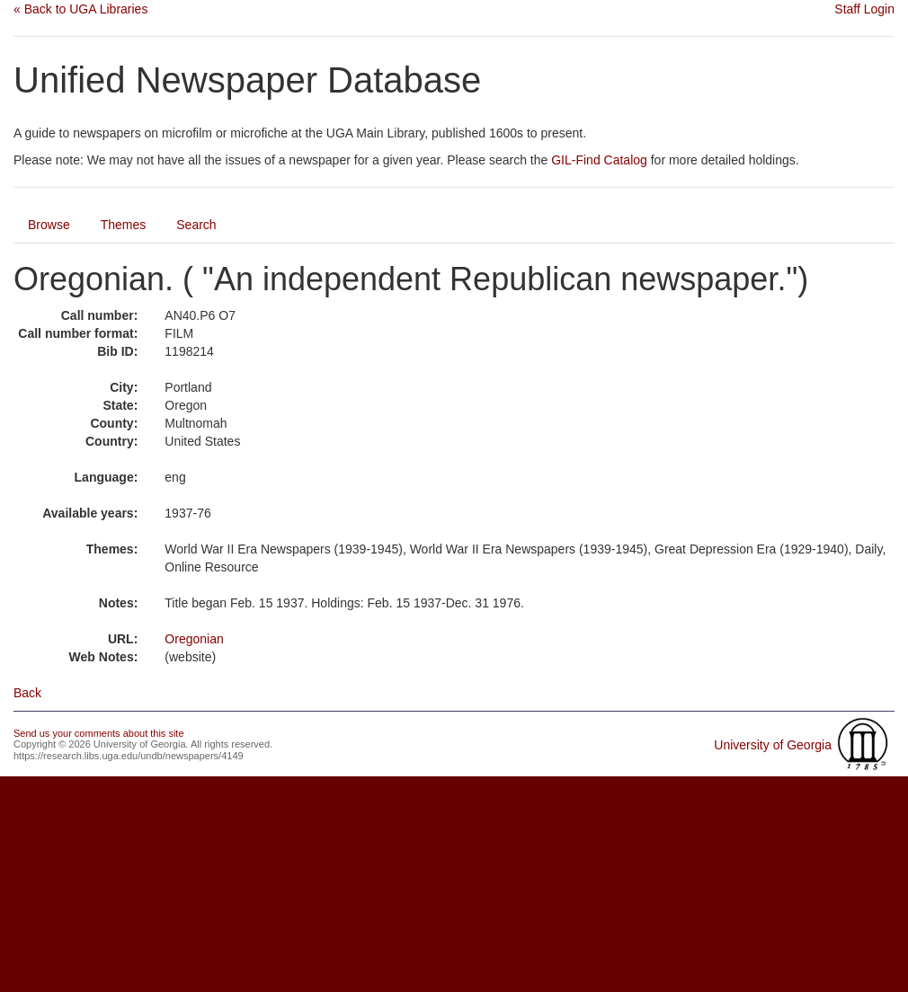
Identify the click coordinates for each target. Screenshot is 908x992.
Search (196, 224)
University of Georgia (773, 745)
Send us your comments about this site (98, 733)
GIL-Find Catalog (599, 160)
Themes (124, 224)
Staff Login (864, 9)
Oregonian (194, 639)
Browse (49, 224)
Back (27, 693)
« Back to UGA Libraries (80, 9)
